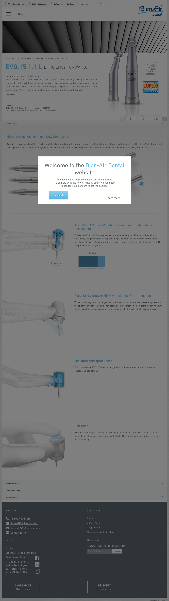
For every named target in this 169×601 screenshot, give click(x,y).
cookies (70, 179)
